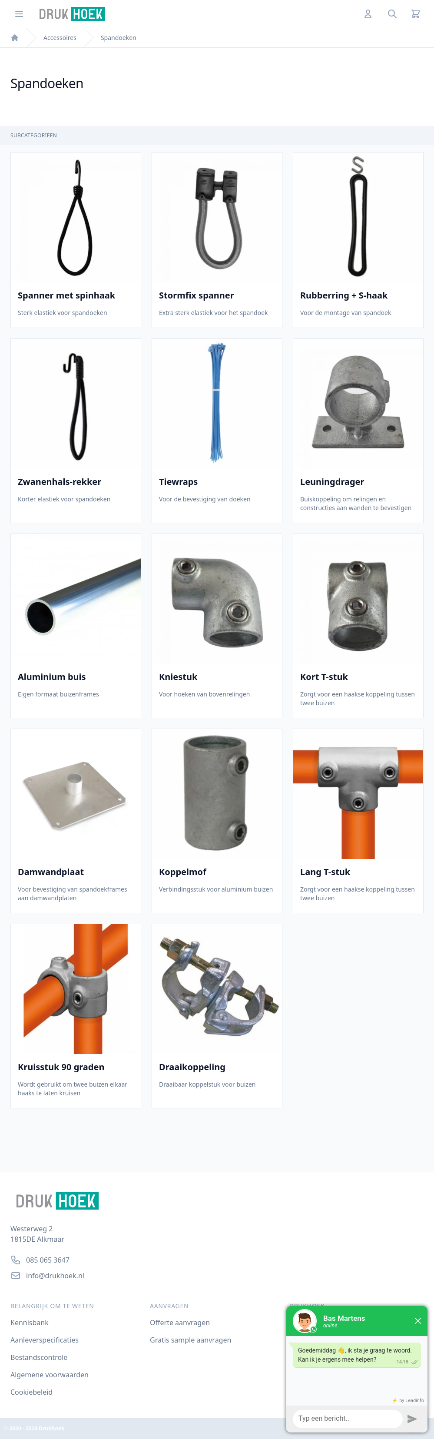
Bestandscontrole (38, 1357)
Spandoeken (118, 37)
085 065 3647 (48, 1260)
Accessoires (59, 37)
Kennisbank (29, 1322)
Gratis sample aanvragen (190, 1340)
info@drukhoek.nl (55, 1275)
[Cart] (416, 14)
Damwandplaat (51, 872)
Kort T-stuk (324, 677)
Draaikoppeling (192, 1067)
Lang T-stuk (325, 872)
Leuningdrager (332, 482)
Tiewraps (178, 482)
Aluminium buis (52, 677)
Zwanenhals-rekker (59, 482)
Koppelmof (182, 872)
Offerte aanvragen (180, 1322)
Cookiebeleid (31, 1392)
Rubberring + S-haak (344, 295)
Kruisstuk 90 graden (61, 1067)
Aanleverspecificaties (44, 1340)
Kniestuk (178, 677)
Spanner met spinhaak (66, 295)
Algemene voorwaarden (49, 1374)
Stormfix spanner (196, 295)
